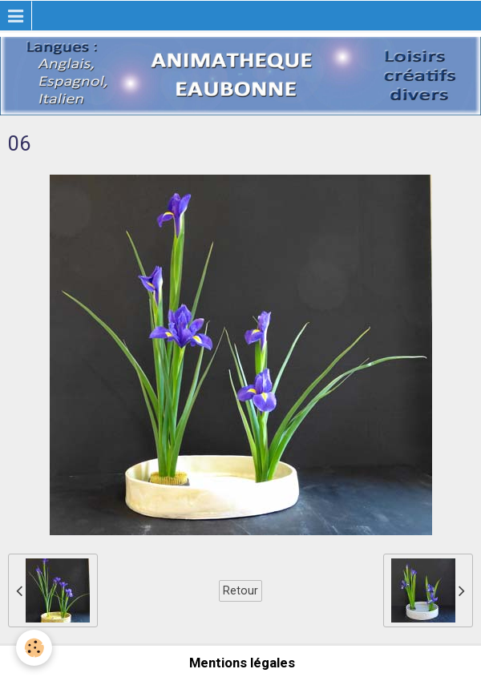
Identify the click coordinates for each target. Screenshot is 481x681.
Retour (240, 590)
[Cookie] (34, 648)
